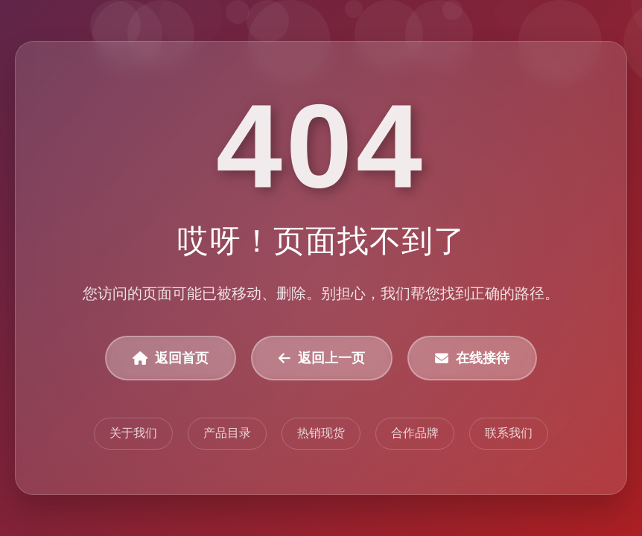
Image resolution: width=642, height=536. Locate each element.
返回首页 (171, 358)
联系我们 (509, 433)
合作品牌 (415, 433)
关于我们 (133, 433)
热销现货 (321, 433)
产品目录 (227, 433)
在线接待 (472, 358)
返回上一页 (322, 358)
